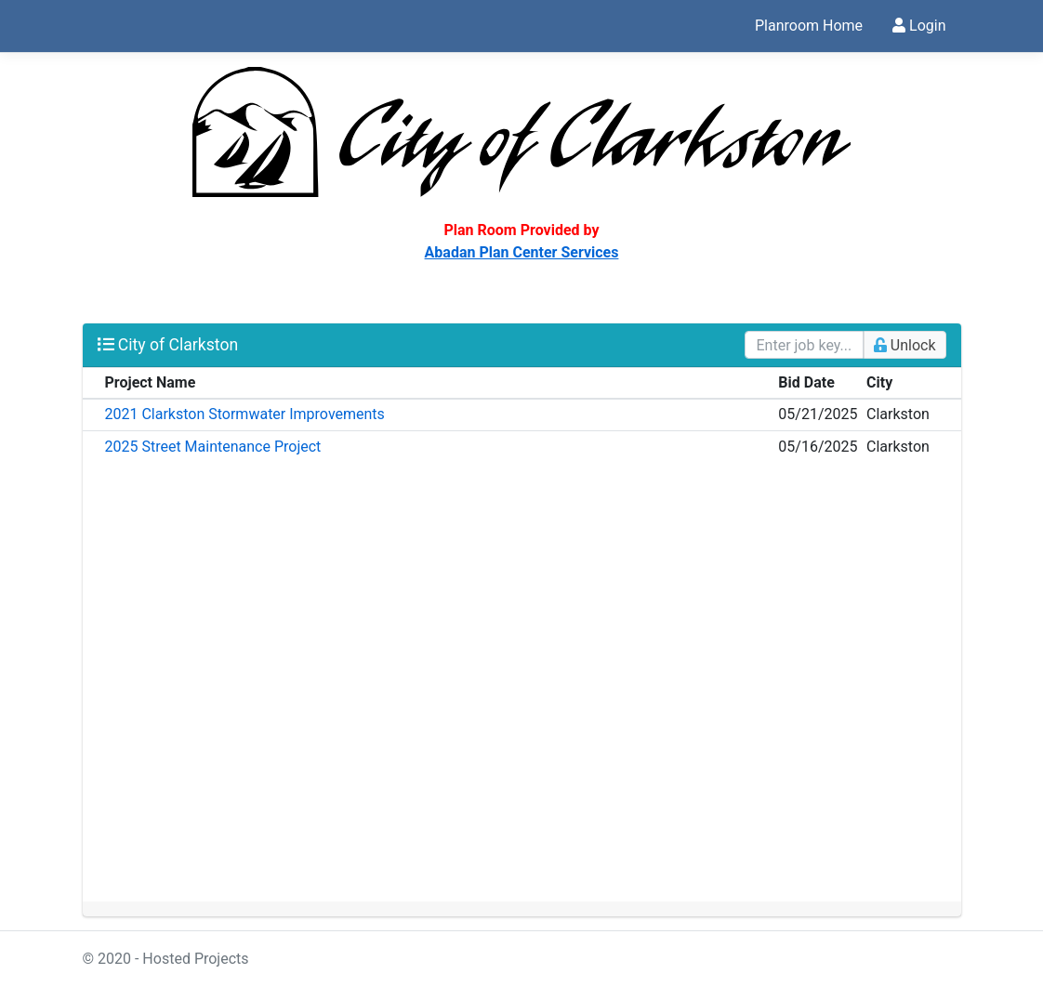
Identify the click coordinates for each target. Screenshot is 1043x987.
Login (918, 25)
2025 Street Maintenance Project (213, 446)
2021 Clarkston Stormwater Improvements (245, 414)
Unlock (905, 345)
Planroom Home (809, 25)
